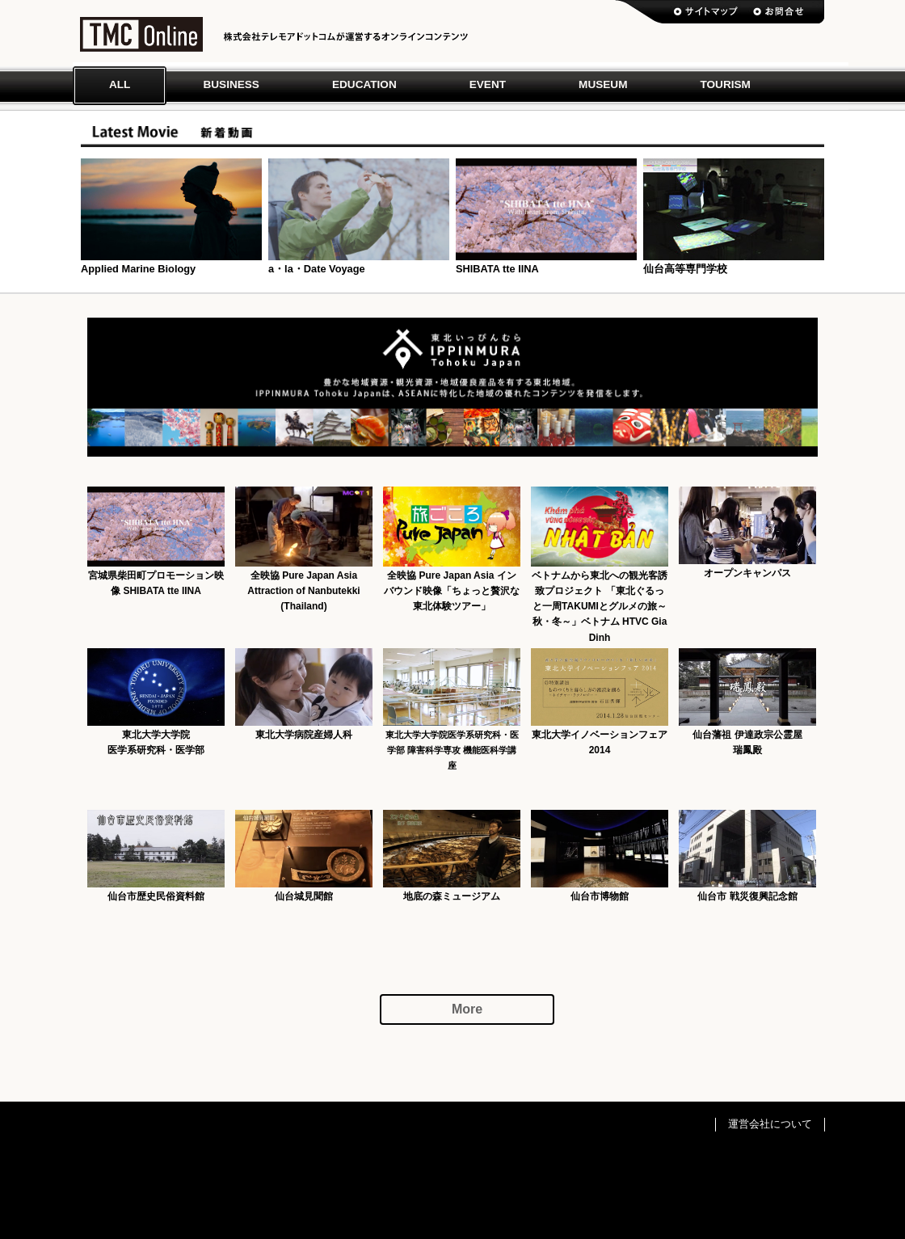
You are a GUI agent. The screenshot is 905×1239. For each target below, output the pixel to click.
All (119, 84)
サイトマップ (706, 12)
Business (231, 84)
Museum (603, 84)
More (467, 1009)
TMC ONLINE (141, 38)
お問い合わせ (778, 12)
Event (487, 84)
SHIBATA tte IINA (497, 269)
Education (364, 84)
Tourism (725, 84)
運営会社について (770, 1124)
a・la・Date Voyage (316, 269)
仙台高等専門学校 (685, 269)
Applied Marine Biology (138, 269)
